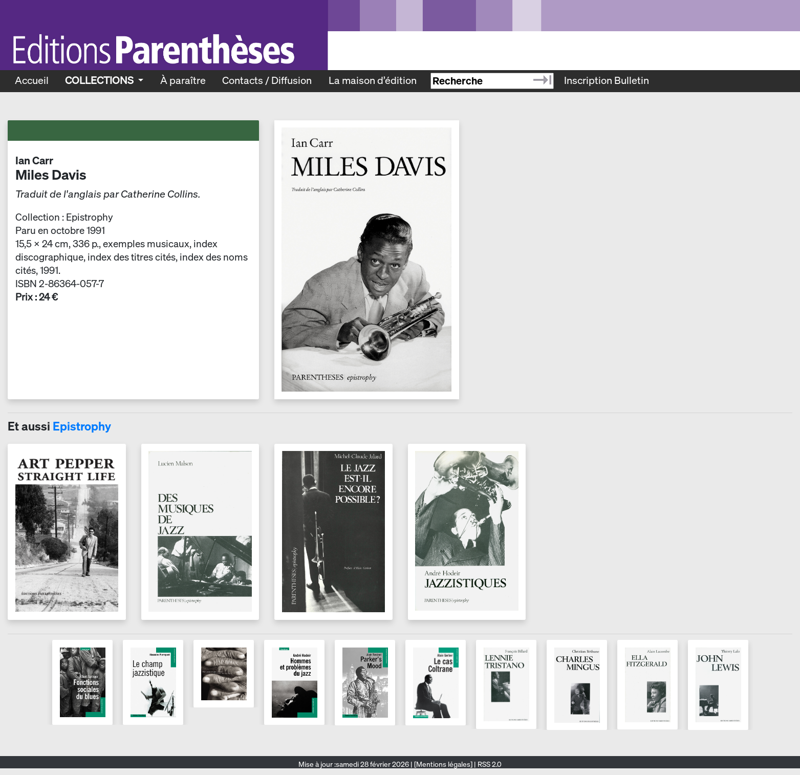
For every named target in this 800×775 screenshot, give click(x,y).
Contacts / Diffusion (267, 80)
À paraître (183, 80)
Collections (100, 80)
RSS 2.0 (489, 764)
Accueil (32, 80)
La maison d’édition (373, 80)
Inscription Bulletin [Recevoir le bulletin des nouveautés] (606, 80)
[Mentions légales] (443, 764)
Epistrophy (82, 426)
